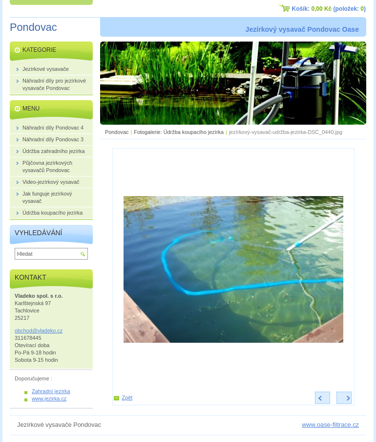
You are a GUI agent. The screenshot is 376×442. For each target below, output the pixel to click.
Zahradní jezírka (51, 391)
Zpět (127, 397)
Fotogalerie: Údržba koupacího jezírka (179, 132)
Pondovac (116, 132)
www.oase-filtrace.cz (330, 424)
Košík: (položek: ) (329, 8)
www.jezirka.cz (49, 398)
